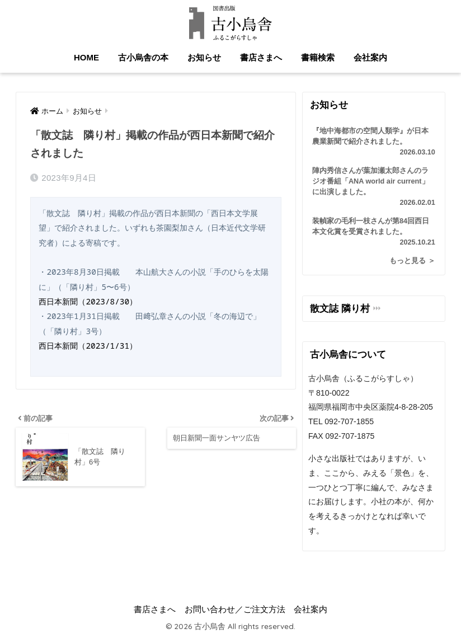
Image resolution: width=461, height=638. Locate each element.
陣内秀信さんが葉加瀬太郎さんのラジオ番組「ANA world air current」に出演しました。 (373, 187)
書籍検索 (318, 57)
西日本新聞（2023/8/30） (88, 301)
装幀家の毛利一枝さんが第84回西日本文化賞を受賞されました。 (373, 232)
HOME (86, 57)
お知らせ (204, 57)
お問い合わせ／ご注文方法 (235, 609)
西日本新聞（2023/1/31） (88, 345)
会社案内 (370, 57)
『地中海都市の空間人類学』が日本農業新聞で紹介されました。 (373, 142)
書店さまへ (261, 57)
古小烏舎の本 (143, 57)
